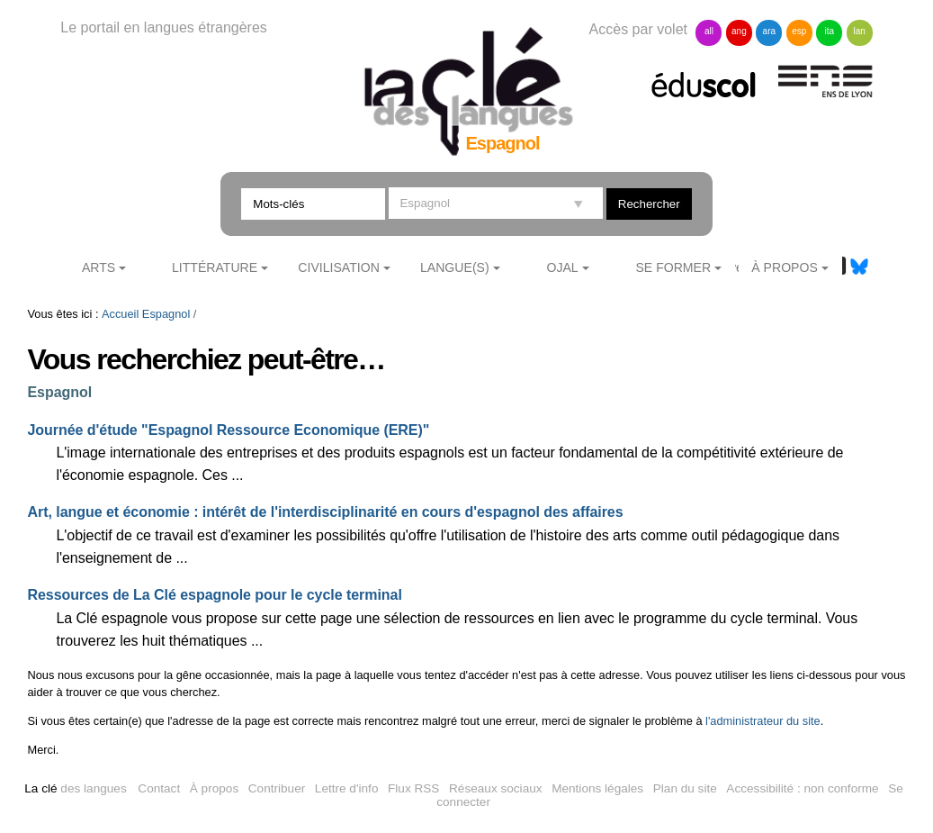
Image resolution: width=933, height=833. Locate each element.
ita (829, 31)
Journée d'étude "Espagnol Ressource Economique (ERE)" (229, 430)
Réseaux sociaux (496, 788)
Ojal (562, 267)
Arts (98, 267)
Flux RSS (413, 788)
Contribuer (276, 788)
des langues (75, 788)
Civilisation (338, 267)
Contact (159, 788)
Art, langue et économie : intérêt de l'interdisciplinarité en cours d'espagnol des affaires (325, 512)
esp (799, 31)
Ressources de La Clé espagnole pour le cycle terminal (215, 594)
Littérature (214, 267)
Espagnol (166, 314)
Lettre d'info (347, 788)
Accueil (120, 314)
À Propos (784, 267)
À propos (214, 788)
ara (769, 31)
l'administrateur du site (763, 721)
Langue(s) (454, 267)
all (708, 31)
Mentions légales (597, 788)
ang (739, 31)
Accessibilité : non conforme (802, 788)
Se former (673, 267)
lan (860, 31)
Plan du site (685, 788)
